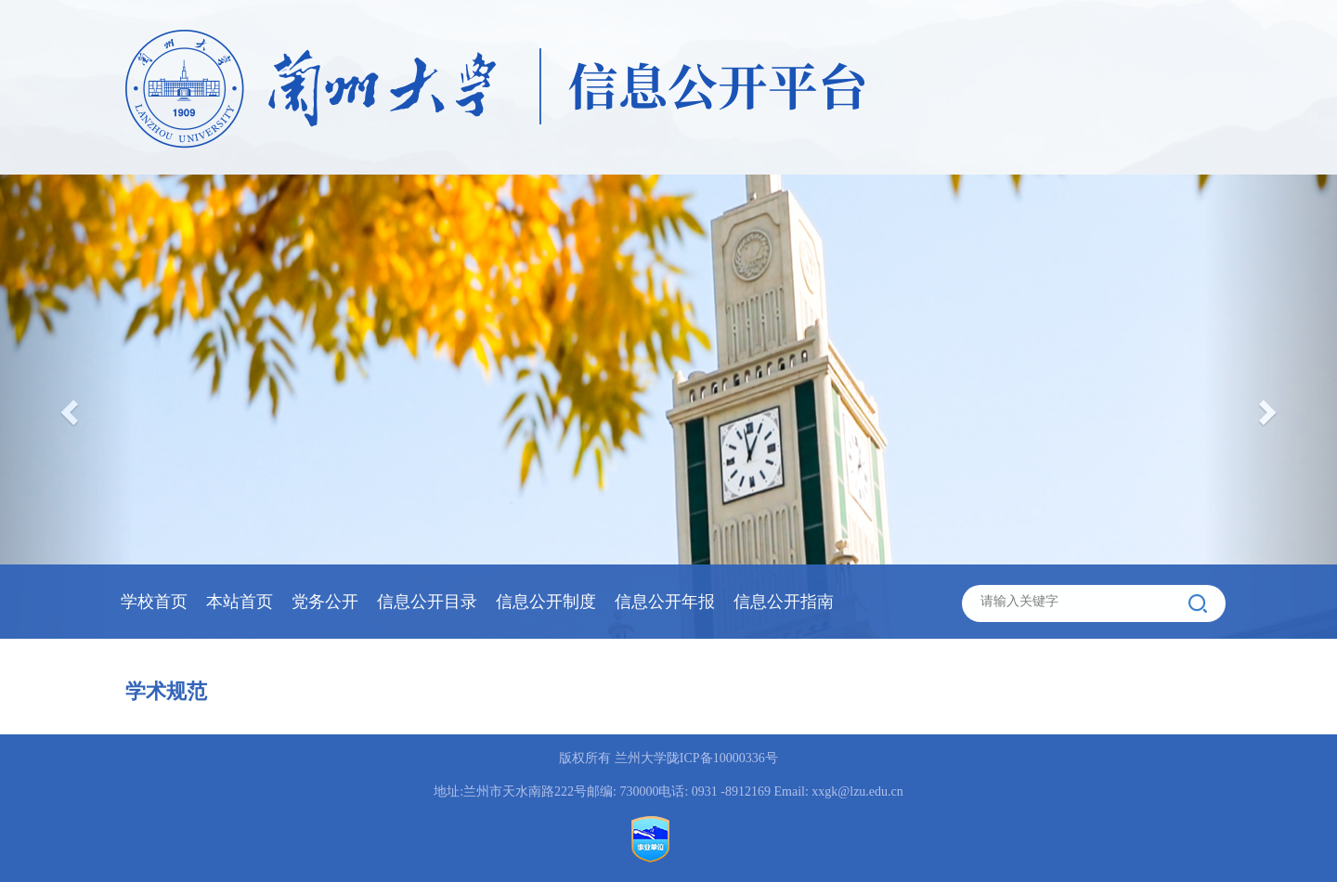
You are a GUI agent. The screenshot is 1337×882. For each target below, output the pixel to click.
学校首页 (154, 601)
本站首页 (239, 601)
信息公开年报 (665, 601)
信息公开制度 (546, 601)
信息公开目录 (427, 601)
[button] (1270, 407)
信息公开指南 (783, 601)
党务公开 (325, 601)
